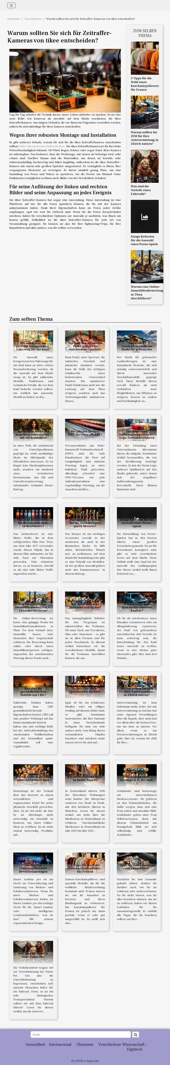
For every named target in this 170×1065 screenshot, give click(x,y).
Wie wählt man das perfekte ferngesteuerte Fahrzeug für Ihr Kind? (33, 346)
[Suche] (81, 1034)
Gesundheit (35, 1044)
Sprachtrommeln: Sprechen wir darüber (85, 690)
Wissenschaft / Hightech (134, 1047)
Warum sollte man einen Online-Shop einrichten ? (33, 778)
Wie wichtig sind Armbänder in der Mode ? (137, 780)
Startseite (13, 18)
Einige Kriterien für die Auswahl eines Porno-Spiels (144, 240)
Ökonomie (85, 1044)
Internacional (60, 1044)
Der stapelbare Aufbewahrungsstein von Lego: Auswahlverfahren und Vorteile (137, 436)
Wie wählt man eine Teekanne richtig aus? (85, 605)
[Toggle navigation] (11, 5)
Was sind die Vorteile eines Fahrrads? (141, 190)
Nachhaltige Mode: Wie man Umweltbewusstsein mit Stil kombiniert (33, 435)
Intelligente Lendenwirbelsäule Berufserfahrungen (33, 868)
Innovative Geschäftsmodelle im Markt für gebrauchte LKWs (136, 348)
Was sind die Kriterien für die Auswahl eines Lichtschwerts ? (33, 523)
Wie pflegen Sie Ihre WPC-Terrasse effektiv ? (85, 433)
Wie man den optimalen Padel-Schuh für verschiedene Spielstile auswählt (85, 348)
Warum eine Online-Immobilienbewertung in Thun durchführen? (147, 292)
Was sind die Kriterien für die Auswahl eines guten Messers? (85, 523)
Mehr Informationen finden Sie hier (41, 146)
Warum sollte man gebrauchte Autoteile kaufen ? (137, 607)
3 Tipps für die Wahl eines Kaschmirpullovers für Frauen (145, 84)
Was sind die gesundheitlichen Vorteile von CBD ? (33, 692)
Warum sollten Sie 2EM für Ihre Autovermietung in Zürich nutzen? (144, 138)
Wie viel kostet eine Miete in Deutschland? (85, 778)
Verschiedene (33, 18)
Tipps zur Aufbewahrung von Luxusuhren (137, 866)
